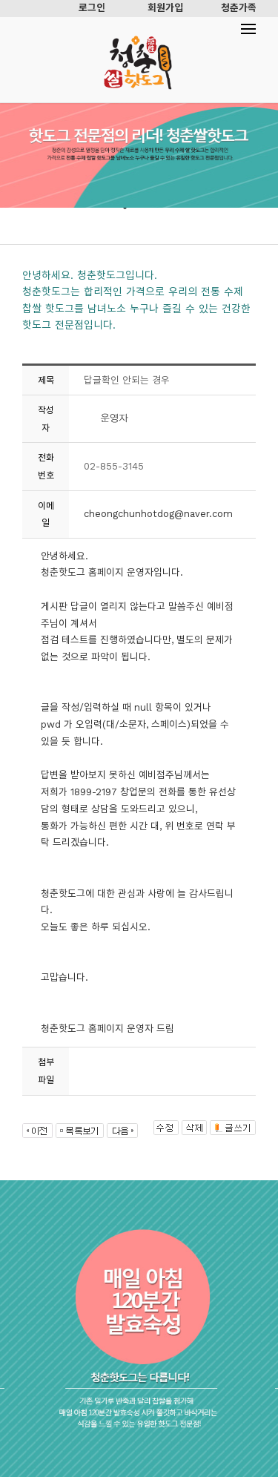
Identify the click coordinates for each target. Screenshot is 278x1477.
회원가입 (165, 7)
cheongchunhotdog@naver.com (158, 513)
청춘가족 (239, 7)
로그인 (92, 7)
